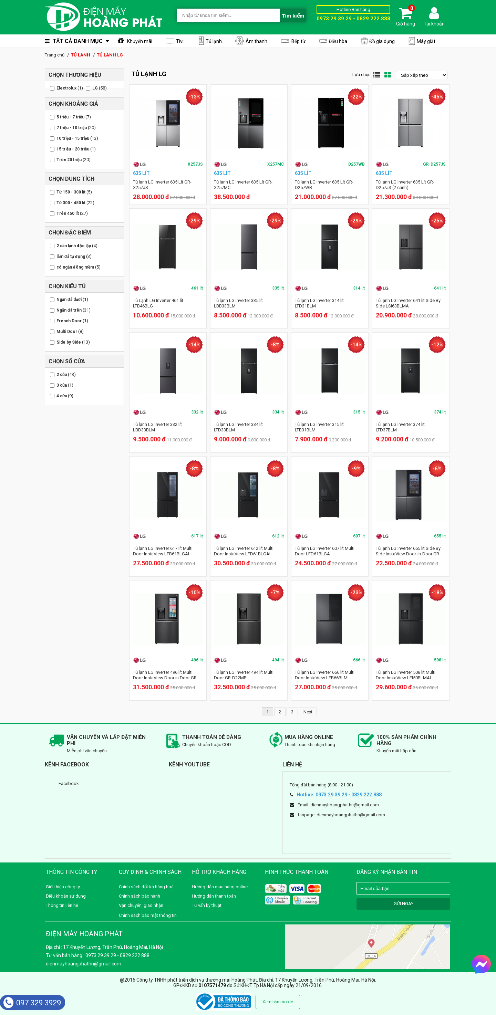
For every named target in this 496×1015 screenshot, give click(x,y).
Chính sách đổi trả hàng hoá (146, 886)
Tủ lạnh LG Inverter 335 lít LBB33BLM (238, 303)
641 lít (440, 288)
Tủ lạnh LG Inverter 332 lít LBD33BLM (157, 427)
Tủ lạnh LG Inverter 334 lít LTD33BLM (238, 427)
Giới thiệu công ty (63, 886)
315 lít (359, 412)
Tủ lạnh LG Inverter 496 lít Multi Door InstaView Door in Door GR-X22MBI (165, 678)
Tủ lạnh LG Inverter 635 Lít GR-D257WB (324, 184)
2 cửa (61, 374)
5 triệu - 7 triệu (70, 117)
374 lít (440, 412)
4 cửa (61, 396)
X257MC (275, 164)
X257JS (195, 164)
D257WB (356, 164)
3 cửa (61, 385)
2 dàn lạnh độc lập (73, 245)
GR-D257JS (434, 164)
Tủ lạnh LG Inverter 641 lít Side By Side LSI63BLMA (408, 303)
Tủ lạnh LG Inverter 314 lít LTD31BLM (319, 303)
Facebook (69, 783)
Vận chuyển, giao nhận (141, 905)
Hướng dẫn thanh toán (214, 896)
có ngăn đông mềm (75, 267)
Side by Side (68, 342)
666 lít (359, 660)
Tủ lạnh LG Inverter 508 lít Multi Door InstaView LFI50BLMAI (405, 675)
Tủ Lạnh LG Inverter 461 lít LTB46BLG (158, 303)
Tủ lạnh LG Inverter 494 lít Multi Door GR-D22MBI (243, 675)
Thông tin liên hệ (62, 905)
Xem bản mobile (277, 1002)
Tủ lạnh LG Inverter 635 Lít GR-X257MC (243, 184)
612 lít (278, 536)
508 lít (440, 660)
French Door (69, 320)
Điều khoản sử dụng (66, 896)
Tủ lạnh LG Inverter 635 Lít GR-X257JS (162, 184)
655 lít (440, 536)
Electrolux (66, 88)
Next (307, 711)
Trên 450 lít (67, 213)
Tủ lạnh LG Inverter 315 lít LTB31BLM (319, 427)
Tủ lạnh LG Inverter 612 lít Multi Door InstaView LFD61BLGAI (243, 551)
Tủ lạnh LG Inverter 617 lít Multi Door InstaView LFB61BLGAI (163, 551)
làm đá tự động (70, 256)
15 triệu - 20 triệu (72, 149)
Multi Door (66, 331)
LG (95, 88)
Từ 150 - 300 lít (70, 192)
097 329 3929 (32, 1002)
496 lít (197, 660)
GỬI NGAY (403, 903)
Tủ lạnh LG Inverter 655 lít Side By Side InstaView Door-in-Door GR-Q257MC (408, 554)
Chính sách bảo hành (139, 896)
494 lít (278, 660)
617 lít (197, 536)
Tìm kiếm (293, 16)
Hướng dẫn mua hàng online (220, 886)
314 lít (359, 288)
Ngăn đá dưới (69, 299)
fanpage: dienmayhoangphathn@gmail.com (341, 814)
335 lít (278, 288)
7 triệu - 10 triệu (71, 127)
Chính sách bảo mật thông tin (148, 915)
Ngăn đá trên (69, 310)
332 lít (197, 412)
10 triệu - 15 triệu (72, 138)
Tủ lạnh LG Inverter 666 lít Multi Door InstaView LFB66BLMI (324, 675)
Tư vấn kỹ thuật (206, 905)
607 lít (359, 536)
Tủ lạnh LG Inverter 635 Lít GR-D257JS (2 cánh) (405, 184)
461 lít (197, 288)
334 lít (278, 412)
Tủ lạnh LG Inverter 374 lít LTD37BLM (400, 427)
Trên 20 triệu (69, 159)
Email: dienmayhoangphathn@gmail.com (338, 804)
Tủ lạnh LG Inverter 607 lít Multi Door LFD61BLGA (324, 551)
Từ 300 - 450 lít (70, 202)
